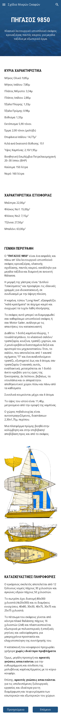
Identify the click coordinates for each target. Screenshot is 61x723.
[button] (4, 4)
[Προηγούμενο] (15, 709)
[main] (30, 20)
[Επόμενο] (45, 709)
